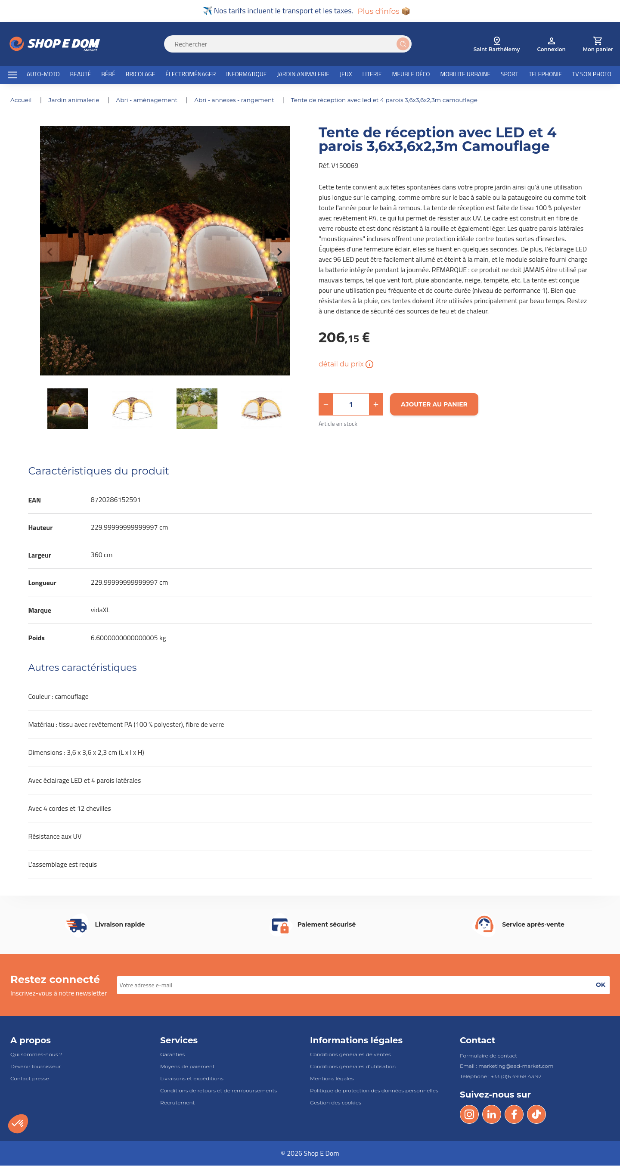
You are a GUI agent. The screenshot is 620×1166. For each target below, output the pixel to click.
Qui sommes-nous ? (36, 1054)
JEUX (346, 74)
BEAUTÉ (80, 74)
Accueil (22, 101)
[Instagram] (469, 1114)
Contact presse (29, 1079)
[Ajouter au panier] (434, 405)
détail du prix (347, 364)
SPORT (509, 74)
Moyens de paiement (187, 1067)
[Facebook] (514, 1114)
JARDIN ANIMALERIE (303, 74)
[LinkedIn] (491, 1114)
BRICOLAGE (140, 74)
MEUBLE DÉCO (411, 74)
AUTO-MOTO (43, 74)
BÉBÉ (108, 74)
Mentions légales (332, 1079)
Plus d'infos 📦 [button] (384, 11)
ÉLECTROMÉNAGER (190, 74)
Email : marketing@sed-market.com (506, 1066)
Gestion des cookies (335, 1103)
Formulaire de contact (488, 1056)
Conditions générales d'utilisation (353, 1067)
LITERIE (372, 74)
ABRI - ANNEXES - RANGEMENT (241, 101)
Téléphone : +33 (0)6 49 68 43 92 (501, 1076)
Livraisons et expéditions (191, 1079)
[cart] (598, 44)
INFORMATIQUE (246, 74)
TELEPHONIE (545, 74)
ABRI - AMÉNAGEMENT (150, 101)
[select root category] (497, 44)
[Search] (293, 44)
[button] (326, 405)
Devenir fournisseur (35, 1067)
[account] (551, 44)
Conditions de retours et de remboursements (218, 1091)
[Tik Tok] (536, 1114)
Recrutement (177, 1103)
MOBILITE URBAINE (465, 74)
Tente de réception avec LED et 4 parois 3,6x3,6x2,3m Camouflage (394, 101)
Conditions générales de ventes (350, 1054)
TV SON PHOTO (591, 74)
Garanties (172, 1054)
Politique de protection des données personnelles (374, 1091)
